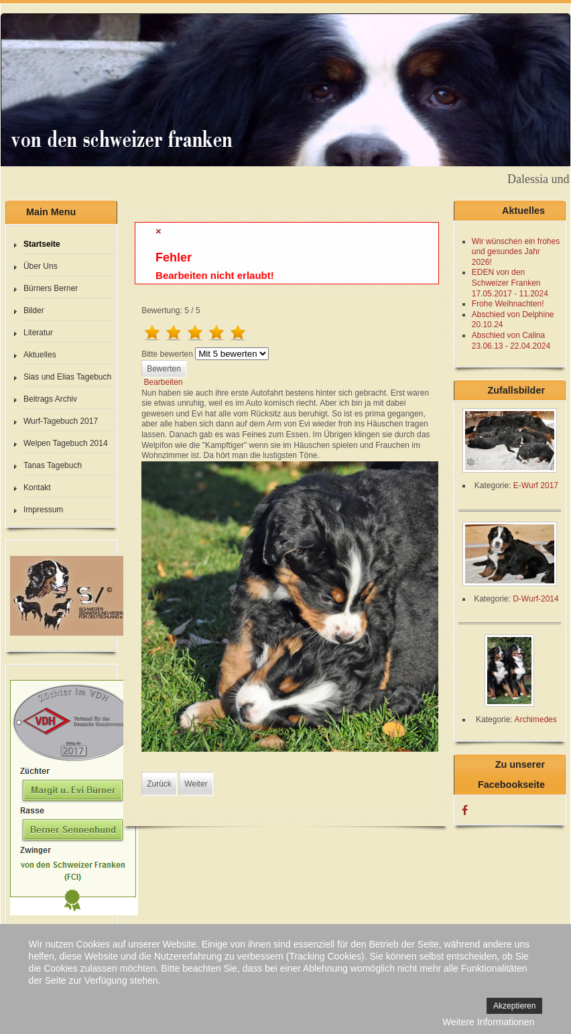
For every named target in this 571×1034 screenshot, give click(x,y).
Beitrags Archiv (50, 399)
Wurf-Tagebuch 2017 (60, 421)
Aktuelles (39, 354)
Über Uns (40, 266)
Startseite (41, 244)
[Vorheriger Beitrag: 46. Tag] (159, 784)
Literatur (38, 332)
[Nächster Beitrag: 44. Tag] (195, 784)
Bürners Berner (50, 288)
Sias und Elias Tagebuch (67, 377)
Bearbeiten (162, 382)
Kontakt (37, 487)
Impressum (43, 509)
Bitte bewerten (167, 354)
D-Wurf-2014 (535, 599)
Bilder (33, 310)
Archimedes (535, 719)
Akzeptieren (514, 1006)
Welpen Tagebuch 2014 (65, 443)
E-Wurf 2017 (535, 485)
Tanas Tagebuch (52, 465)
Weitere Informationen (488, 1022)
